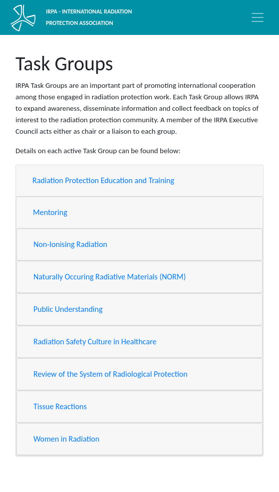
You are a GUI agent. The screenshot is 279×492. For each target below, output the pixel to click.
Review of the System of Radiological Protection (110, 374)
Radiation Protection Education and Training (103, 180)
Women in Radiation (66, 439)
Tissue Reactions (60, 406)
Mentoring (50, 212)
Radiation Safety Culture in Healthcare (95, 341)
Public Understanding (67, 309)
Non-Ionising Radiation (70, 244)
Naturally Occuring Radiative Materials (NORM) (109, 276)
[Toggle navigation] (257, 17)
